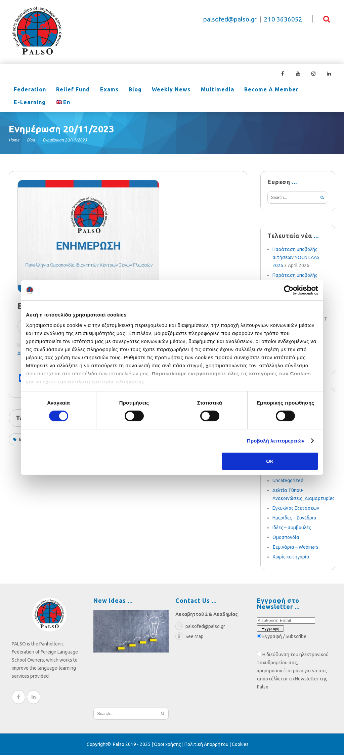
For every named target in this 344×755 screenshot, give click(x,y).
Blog (123, 90)
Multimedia (198, 90)
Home (14, 140)
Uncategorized (287, 480)
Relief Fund (68, 90)
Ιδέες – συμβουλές (291, 527)
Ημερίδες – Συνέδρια (294, 517)
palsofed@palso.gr (230, 19)
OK (270, 461)
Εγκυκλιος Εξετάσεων (295, 508)
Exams (100, 90)
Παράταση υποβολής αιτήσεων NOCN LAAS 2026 (295, 257)
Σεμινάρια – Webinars (295, 547)
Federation (28, 90)
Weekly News (155, 90)
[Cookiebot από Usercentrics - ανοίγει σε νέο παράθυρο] (288, 290)
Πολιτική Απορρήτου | (208, 744)
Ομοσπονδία (285, 537)
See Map (189, 636)
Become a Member (249, 90)
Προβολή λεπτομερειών (276, 441)
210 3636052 (283, 19)
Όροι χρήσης (167, 744)
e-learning (299, 90)
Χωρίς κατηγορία (290, 556)
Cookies (240, 744)
